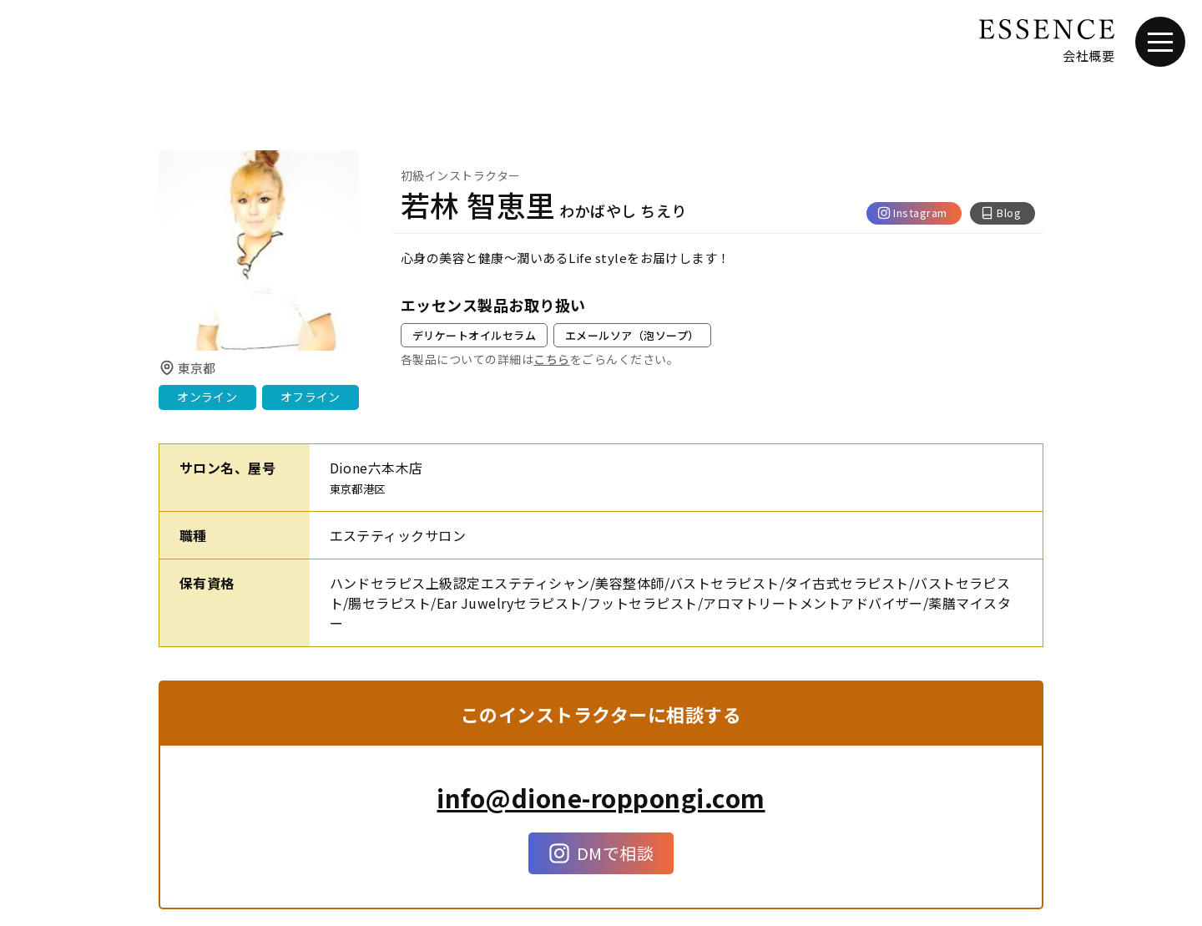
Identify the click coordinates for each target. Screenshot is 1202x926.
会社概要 (1088, 55)
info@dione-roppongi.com (601, 797)
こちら (551, 359)
